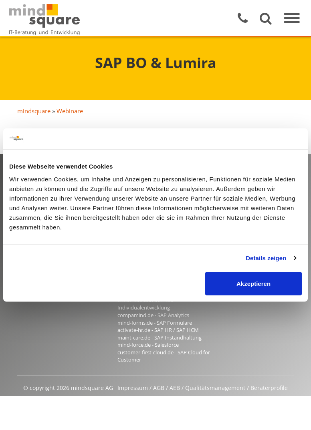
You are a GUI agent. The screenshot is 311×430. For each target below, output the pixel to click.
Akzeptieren (253, 283)
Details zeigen (266, 258)
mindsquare (33, 111)
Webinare (70, 111)
